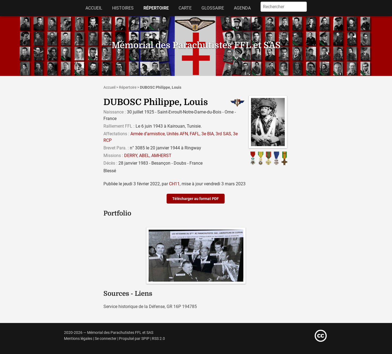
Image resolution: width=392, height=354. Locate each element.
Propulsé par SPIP (134, 338)
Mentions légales (78, 338)
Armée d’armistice (147, 133)
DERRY (130, 155)
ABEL (144, 155)
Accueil (93, 8)
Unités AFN (177, 133)
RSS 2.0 (158, 338)
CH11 (174, 183)
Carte (185, 8)
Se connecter (106, 338)
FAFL (195, 133)
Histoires (123, 8)
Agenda (242, 8)
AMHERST (161, 155)
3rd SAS (223, 133)
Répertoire (156, 8)
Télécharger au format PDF (195, 198)
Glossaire (212, 8)
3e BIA (207, 133)
